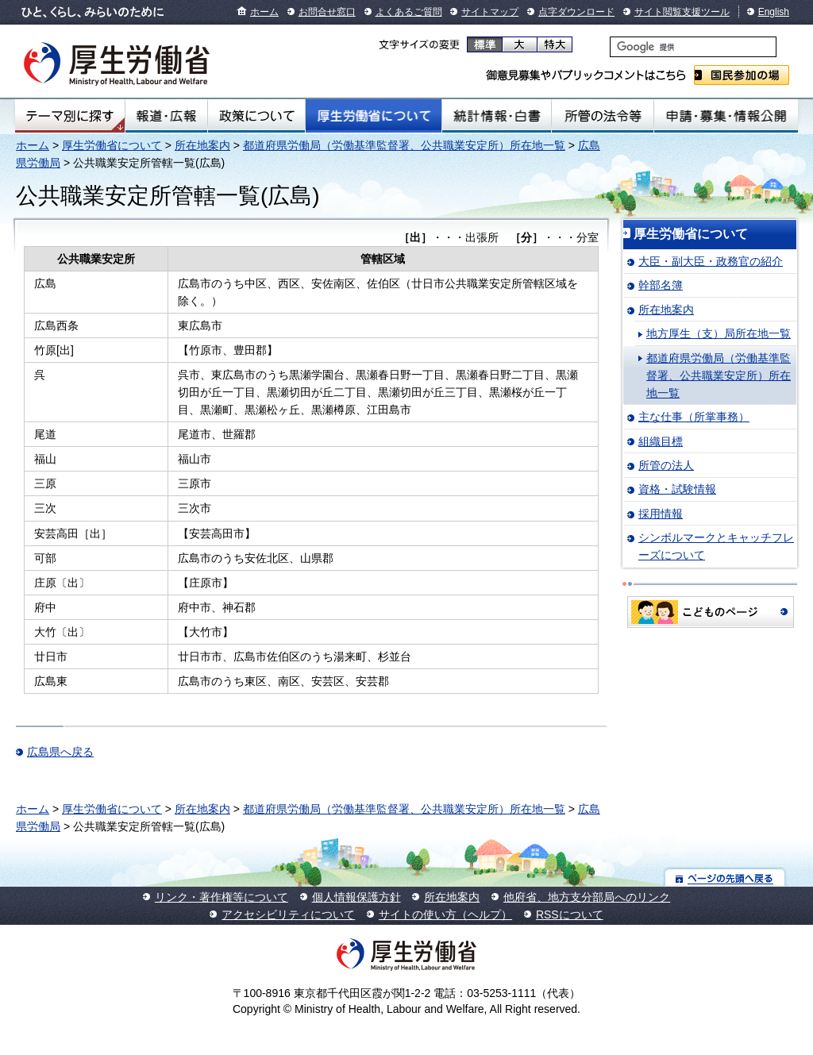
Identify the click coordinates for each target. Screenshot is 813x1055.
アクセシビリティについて (288, 914)
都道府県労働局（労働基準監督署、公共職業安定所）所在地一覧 (404, 145)
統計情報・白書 (496, 116)
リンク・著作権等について (221, 897)
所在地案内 (202, 145)
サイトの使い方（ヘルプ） (445, 914)
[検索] (693, 46)
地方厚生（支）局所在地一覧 (718, 333)
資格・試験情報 (677, 489)
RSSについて (569, 914)
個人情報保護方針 (356, 897)
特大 (555, 44)
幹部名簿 (660, 285)
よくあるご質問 (409, 11)
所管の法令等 (602, 116)
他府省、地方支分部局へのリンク (586, 897)
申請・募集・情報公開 (726, 116)
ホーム (264, 11)
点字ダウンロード (576, 11)
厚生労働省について (374, 116)
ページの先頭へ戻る (725, 877)
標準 (485, 44)
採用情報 (660, 513)
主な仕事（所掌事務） (693, 416)
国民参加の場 (741, 75)
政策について (256, 116)
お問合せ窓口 (327, 11)
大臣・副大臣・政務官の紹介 (710, 261)
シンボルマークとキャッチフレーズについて (716, 546)
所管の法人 (666, 465)
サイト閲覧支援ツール (682, 11)
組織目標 (660, 441)
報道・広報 (166, 116)
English (773, 11)
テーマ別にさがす (70, 116)
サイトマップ (489, 11)
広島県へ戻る (60, 751)
